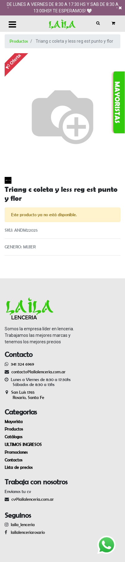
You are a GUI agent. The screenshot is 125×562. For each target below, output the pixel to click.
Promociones (16, 452)
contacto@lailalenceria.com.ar (38, 371)
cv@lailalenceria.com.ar (32, 499)
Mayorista (14, 421)
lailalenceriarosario (26, 532)
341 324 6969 (22, 364)
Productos (19, 41)
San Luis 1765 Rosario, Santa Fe (24, 395)
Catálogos (13, 436)
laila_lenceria (23, 524)
